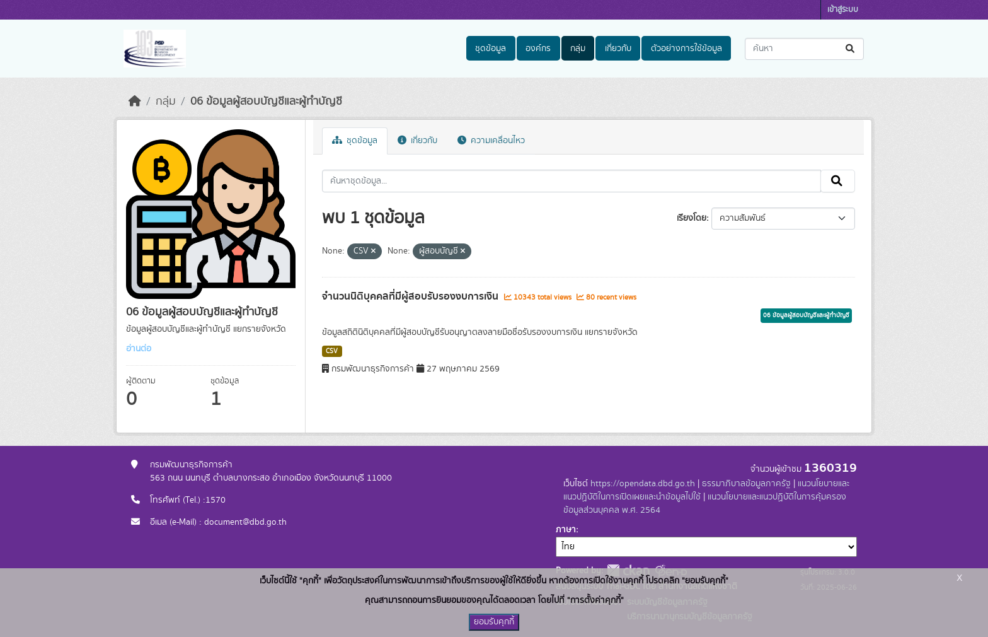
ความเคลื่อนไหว (491, 140)
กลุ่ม (577, 48)
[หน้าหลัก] (135, 101)
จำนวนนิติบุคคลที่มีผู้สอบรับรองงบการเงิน (411, 296)
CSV (332, 351)
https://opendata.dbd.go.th (642, 483)
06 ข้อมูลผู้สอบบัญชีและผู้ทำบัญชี (266, 101)
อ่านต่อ (138, 348)
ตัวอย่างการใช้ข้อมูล (686, 48)
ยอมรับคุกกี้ (494, 622)
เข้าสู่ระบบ (842, 10)
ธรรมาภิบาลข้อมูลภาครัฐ (746, 483)
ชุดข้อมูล (490, 48)
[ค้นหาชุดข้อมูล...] (804, 49)
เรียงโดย (691, 218)
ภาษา (566, 529)
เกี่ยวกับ (618, 48)
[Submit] (850, 49)
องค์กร (538, 48)
